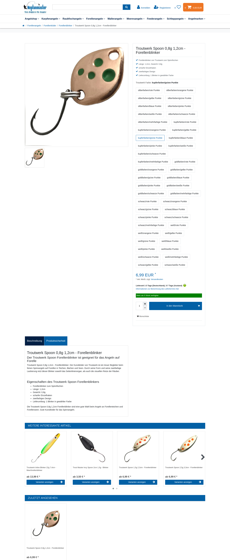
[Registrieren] (162, 7)
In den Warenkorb (183, 306)
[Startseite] (23, 25)
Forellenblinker (65, 25)
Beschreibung (34, 340)
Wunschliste (143, 316)
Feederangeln (155, 18)
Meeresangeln (135, 18)
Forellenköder (50, 25)
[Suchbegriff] (87, 7)
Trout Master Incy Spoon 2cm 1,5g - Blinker (90, 467)
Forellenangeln (95, 18)
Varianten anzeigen (49, 482)
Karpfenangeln (51, 18)
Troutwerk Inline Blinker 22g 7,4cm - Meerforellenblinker (41, 468)
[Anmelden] (143, 7)
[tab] (34, 341)
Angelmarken (196, 18)
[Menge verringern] (145, 308)
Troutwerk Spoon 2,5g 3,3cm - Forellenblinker (184, 467)
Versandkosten (156, 279)
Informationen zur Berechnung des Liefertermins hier (157, 289)
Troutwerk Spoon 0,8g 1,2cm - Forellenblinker (45, 548)
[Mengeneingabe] (139, 306)
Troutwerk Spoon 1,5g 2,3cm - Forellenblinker (137, 467)
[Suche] (126, 7)
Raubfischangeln (73, 18)
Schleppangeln (176, 18)
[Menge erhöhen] (145, 304)
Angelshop (32, 18)
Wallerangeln (116, 18)
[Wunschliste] (178, 7)
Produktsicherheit (55, 340)
